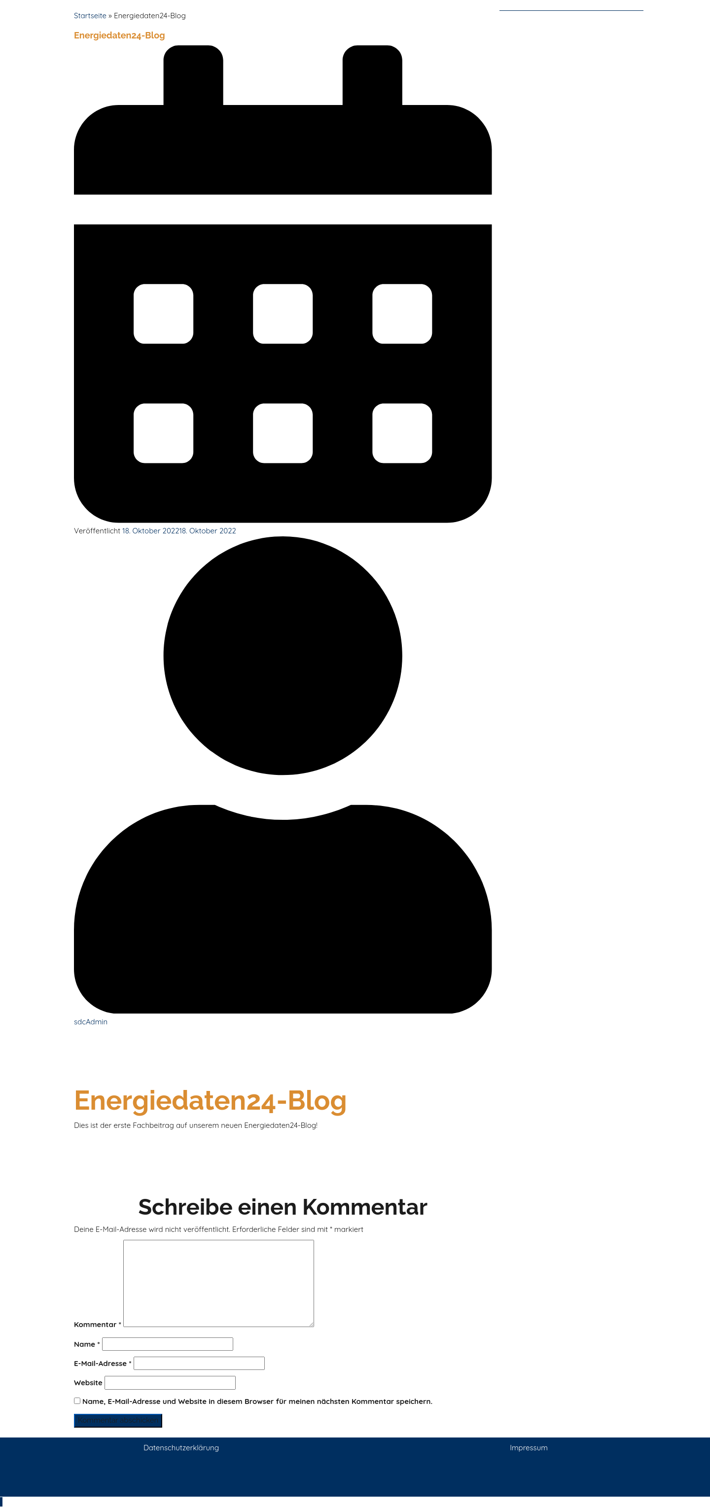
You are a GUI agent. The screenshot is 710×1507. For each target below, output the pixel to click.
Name (87, 1344)
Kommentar (97, 1324)
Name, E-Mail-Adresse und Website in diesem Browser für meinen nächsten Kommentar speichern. (257, 1401)
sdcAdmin (90, 1021)
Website (88, 1382)
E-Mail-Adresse (103, 1363)
